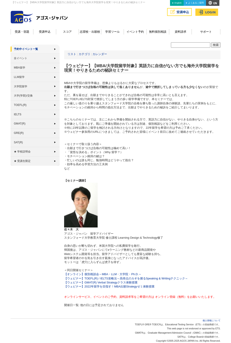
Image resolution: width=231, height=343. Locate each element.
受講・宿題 (22, 31)
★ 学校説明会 (22, 151)
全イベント (20, 58)
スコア (67, 31)
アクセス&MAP (212, 3)
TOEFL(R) (20, 105)
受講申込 (44, 31)
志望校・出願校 (90, 31)
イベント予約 (135, 31)
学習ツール (112, 31)
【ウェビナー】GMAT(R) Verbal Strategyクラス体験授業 (101, 282)
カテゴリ (84, 54)
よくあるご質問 (196, 3)
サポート (206, 31)
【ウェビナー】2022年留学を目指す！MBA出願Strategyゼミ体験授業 (109, 286)
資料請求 (180, 31)
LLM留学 (19, 77)
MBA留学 (19, 67)
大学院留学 (20, 86)
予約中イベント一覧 (26, 49)
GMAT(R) (19, 123)
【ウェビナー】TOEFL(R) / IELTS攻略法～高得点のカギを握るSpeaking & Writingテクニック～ (126, 278)
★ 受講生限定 (22, 161)
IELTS (17, 114)
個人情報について (211, 320)
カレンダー (99, 54)
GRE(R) (19, 133)
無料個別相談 (157, 31)
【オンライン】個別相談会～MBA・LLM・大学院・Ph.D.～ (102, 274)
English (177, 3)
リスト (71, 54)
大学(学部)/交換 (23, 95)
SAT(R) (18, 142)
